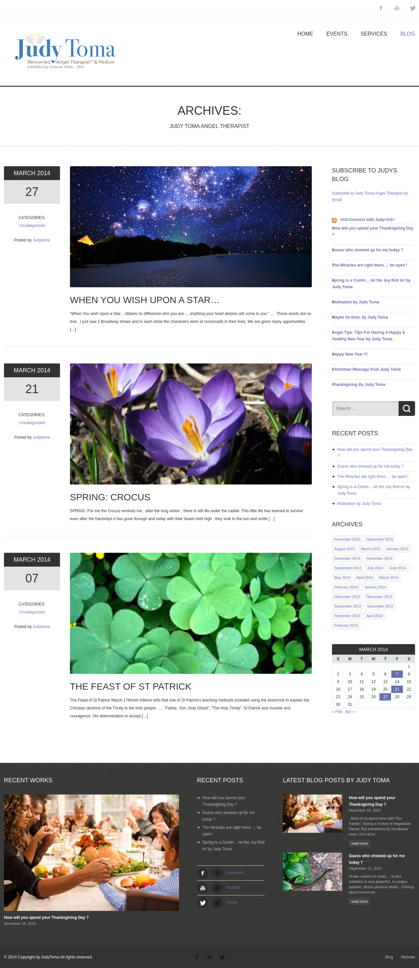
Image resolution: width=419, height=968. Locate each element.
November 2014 (379, 558)
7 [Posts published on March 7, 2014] (397, 674)
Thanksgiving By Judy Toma (358, 384)
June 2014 (397, 568)
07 (32, 578)
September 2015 (379, 539)
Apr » (350, 711)
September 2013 (347, 606)
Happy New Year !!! (350, 354)
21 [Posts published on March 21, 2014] (397, 689)
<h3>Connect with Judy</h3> (367, 219)
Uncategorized (32, 225)
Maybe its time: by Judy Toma (360, 317)
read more (359, 843)
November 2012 (347, 616)
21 (32, 389)
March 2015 (370, 549)
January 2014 (375, 587)
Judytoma (41, 240)
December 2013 (347, 597)
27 (32, 192)
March (25, 173)
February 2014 (346, 587)
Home (305, 34)
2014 (43, 173)
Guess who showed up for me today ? (367, 250)
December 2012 (380, 606)
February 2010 (346, 625)
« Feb (337, 711)
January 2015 (397, 549)
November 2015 (347, 539)
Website (408, 957)
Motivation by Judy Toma (355, 302)
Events (336, 34)
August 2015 (344, 549)
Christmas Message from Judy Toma (366, 369)
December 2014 (347, 558)
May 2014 (342, 577)
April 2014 (364, 577)
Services (374, 34)
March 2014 (388, 577)
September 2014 (347, 568)
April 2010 (374, 616)
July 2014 (375, 568)
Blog (408, 34)
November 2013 (379, 597)
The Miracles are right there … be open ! (369, 265)
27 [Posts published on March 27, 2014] (385, 697)
